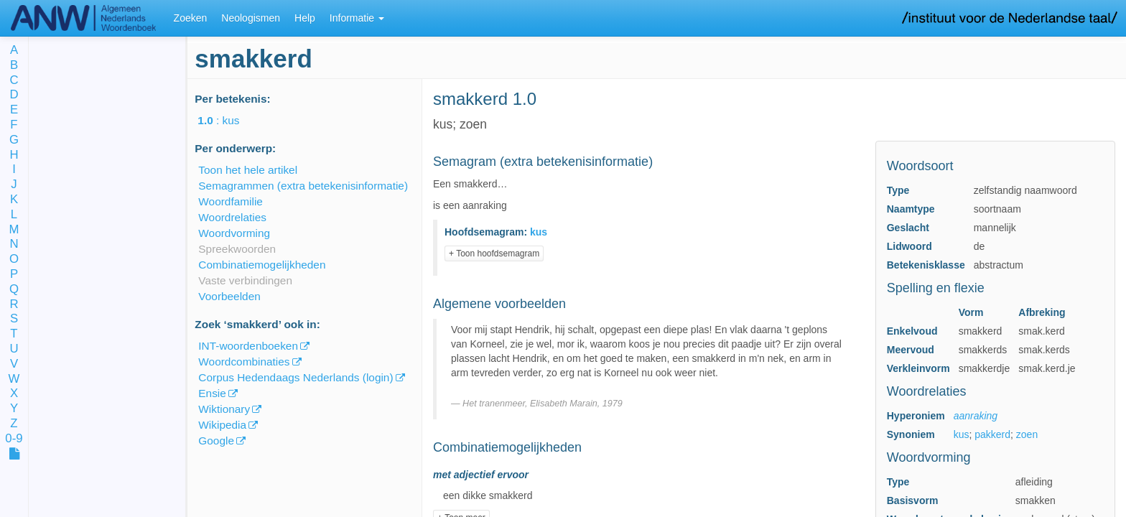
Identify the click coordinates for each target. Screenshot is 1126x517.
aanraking (976, 415)
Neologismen (250, 18)
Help (304, 18)
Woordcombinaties (243, 361)
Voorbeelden (229, 296)
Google (216, 440)
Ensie (212, 393)
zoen (1027, 434)
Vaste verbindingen (245, 280)
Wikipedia (222, 425)
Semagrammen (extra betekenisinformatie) (303, 186)
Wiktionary (224, 409)
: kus (228, 120)
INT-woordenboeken (248, 346)
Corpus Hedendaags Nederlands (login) (295, 377)
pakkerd (992, 434)
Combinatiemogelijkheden (261, 264)
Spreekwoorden (237, 249)
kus (961, 434)
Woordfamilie (230, 201)
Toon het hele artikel (247, 170)
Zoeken (191, 18)
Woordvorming (234, 233)
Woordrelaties (232, 217)
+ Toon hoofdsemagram (494, 253)
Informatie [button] (357, 18)
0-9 (13, 439)
